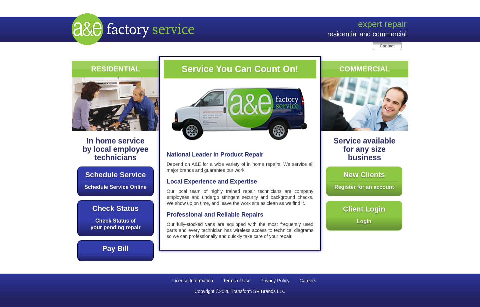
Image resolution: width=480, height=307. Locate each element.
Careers (308, 280)
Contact (387, 46)
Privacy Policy (274, 280)
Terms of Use (236, 280)
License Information (192, 280)
